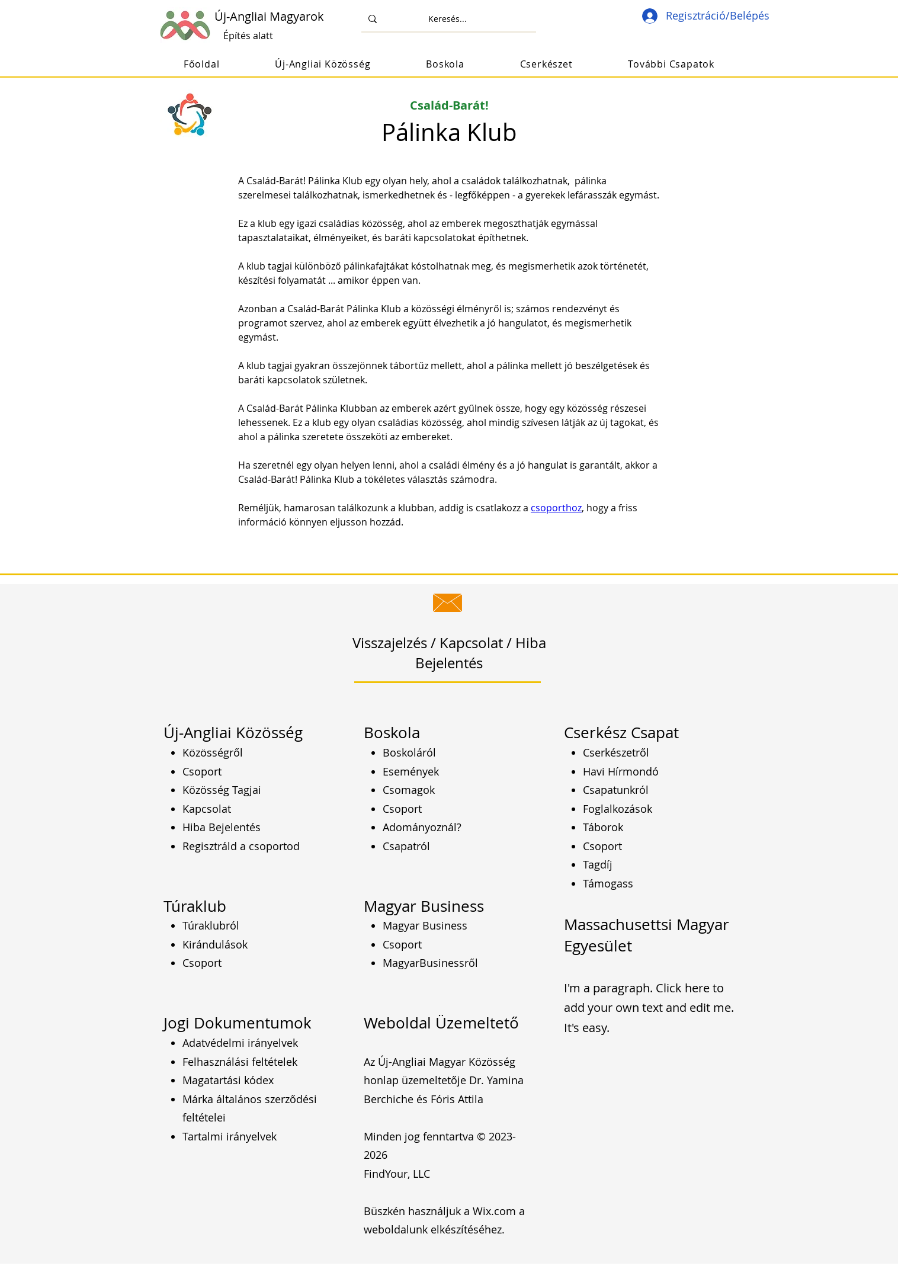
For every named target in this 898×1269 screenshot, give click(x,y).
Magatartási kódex (228, 1080)
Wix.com (494, 1211)
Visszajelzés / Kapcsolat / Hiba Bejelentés (449, 652)
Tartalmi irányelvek (229, 1136)
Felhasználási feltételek (239, 1062)
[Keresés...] (447, 18)
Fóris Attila (457, 1099)
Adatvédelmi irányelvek (240, 1043)
